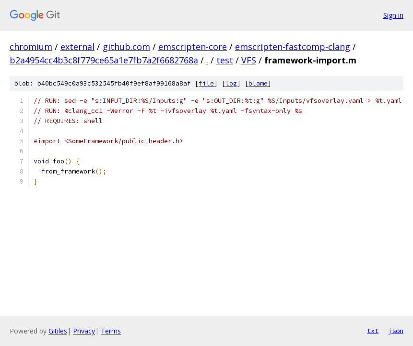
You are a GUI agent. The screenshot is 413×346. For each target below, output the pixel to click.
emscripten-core (192, 46)
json (395, 330)
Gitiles (57, 330)
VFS (248, 60)
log (231, 83)
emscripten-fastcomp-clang (292, 46)
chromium (31, 46)
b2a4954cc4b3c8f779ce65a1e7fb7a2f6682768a (104, 60)
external (77, 46)
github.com (126, 46)
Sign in (393, 15)
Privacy (84, 330)
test (224, 60)
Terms (111, 330)
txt (372, 330)
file (206, 83)
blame (258, 83)
